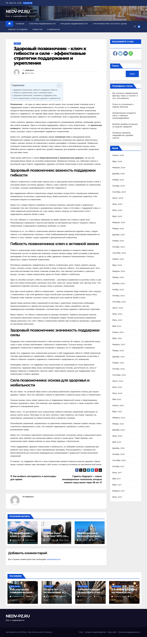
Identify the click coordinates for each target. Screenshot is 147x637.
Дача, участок (15, 586)
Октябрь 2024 (118, 247)
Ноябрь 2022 (118, 363)
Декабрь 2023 (118, 283)
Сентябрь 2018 (119, 460)
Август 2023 (117, 308)
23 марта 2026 (120, 596)
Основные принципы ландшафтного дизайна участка (122, 135)
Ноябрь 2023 (118, 289)
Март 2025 (117, 216)
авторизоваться (53, 559)
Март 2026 (117, 161)
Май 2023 (116, 326)
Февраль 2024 (118, 271)
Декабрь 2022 (118, 357)
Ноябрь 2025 (118, 180)
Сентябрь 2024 (119, 253)
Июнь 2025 (117, 210)
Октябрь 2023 (118, 296)
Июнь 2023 (117, 320)
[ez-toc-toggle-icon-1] (58, 86)
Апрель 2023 (118, 332)
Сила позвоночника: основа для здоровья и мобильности (37, 98)
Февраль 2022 (118, 418)
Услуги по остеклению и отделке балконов (56, 592)
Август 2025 (117, 198)
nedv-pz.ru (29, 70)
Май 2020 (116, 442)
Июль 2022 (117, 387)
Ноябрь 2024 (118, 241)
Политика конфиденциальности (129, 632)
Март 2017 (117, 485)
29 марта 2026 (86, 596)
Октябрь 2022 (118, 369)
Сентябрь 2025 (119, 192)
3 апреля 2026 (18, 596)
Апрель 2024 (118, 259)
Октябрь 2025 (118, 186)
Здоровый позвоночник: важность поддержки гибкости (35, 90)
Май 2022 (116, 399)
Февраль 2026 (118, 167)
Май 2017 (116, 479)
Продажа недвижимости (74, 24)
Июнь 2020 (117, 436)
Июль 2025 (117, 204)
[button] (135, 26)
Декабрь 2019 (118, 448)
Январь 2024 (118, 277)
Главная (20, 24)
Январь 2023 (118, 350)
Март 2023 (117, 338)
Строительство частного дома (110, 24)
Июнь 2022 (117, 393)
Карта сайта (112, 632)
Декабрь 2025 (118, 174)
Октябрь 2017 (118, 466)
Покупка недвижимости (42, 24)
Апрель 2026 (118, 155)
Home (81, 632)
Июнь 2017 (117, 472)
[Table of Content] (59, 85)
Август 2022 (117, 381)
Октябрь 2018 (118, 454)
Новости (37, 29)
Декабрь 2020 (118, 430)
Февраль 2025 (118, 222)
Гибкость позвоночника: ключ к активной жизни (32, 93)
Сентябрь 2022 (119, 375)
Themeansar (47, 632)
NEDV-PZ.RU (18, 11)
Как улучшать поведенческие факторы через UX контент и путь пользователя (125, 95)
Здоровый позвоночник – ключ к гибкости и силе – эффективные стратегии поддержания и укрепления (50, 56)
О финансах (53, 29)
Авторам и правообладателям (95, 632)
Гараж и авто (116, 586)
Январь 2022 (118, 424)
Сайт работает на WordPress (16, 632)
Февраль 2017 (118, 491)
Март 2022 (117, 411)
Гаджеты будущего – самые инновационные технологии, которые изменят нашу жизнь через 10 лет (82, 479)
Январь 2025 (118, 228)
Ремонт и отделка (18, 29)
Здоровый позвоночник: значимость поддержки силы (35, 95)
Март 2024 (117, 265)
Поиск (115, 66)
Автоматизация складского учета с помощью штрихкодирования (124, 115)
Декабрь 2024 (118, 235)
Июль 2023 (117, 314)
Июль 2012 (117, 497)
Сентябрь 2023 (119, 302)
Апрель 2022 (118, 405)
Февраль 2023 (118, 344)
